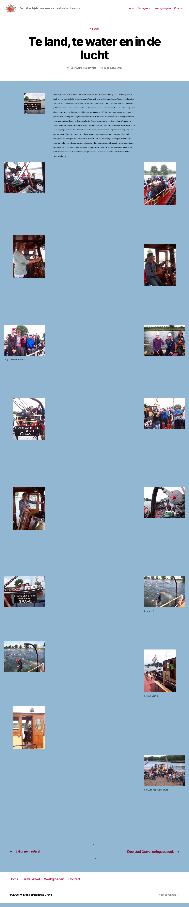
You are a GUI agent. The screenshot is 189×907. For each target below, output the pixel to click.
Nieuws (94, 33)
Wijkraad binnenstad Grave (36, 898)
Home (131, 10)
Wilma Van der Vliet (86, 72)
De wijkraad (144, 10)
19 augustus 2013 (113, 72)
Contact (178, 10)
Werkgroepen (163, 10)
